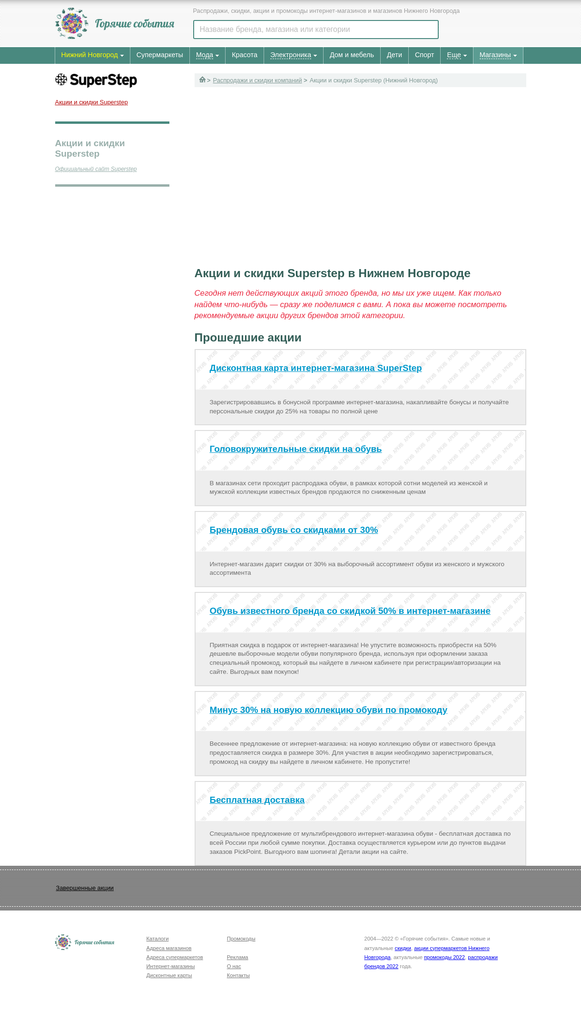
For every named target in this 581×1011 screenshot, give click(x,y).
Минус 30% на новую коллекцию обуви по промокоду (329, 710)
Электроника (290, 55)
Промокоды (241, 938)
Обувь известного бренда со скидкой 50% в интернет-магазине (350, 611)
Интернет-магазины (171, 966)
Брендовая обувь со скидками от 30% (294, 530)
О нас (234, 966)
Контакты (238, 975)
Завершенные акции (85, 887)
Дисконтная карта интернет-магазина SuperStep (316, 368)
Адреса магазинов (169, 948)
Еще (454, 55)
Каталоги (158, 938)
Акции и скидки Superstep (91, 102)
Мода (204, 55)
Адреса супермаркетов (175, 957)
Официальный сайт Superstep (96, 169)
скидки (403, 948)
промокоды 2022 (444, 957)
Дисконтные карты (169, 975)
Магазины (495, 55)
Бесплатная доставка (257, 800)
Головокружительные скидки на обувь (296, 449)
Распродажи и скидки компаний (257, 80)
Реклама (237, 957)
